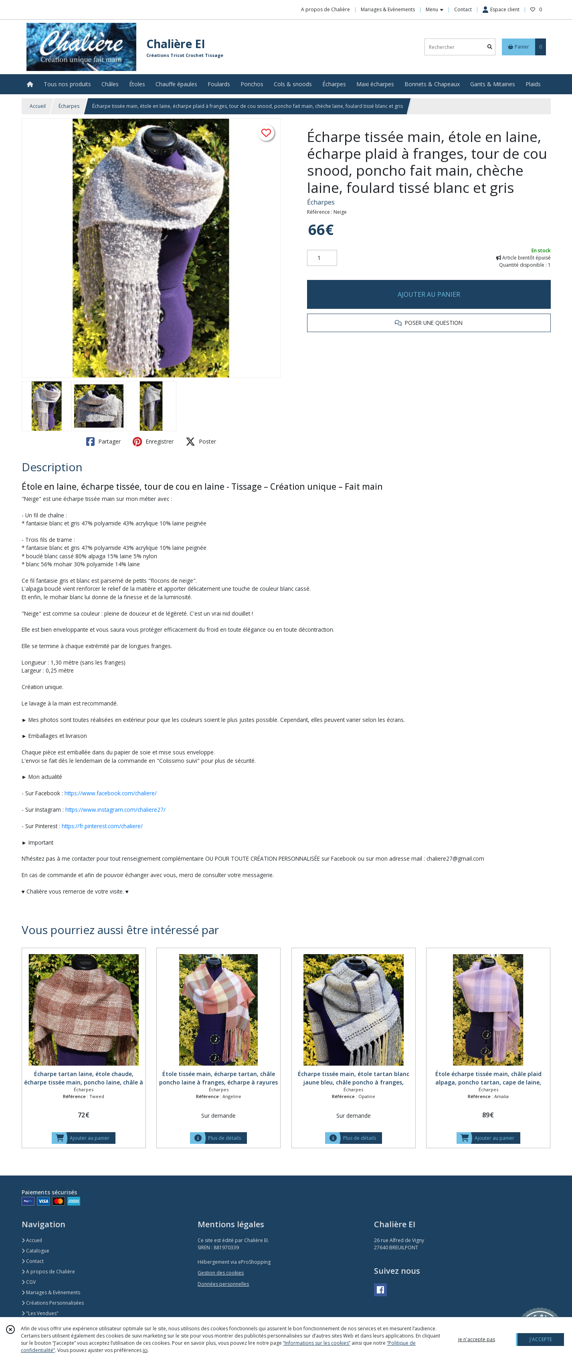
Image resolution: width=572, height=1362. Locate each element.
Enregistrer (153, 441)
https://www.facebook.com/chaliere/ (111, 793)
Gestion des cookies (221, 1272)
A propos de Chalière (48, 1271)
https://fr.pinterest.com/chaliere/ (102, 826)
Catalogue (35, 1250)
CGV (29, 1282)
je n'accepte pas (476, 1339)
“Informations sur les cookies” (316, 1343)
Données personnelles (223, 1284)
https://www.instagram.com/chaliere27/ (115, 809)
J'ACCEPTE (541, 1339)
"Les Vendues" (40, 1313)
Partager (103, 441)
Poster (201, 441)
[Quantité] (322, 258)
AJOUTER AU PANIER (429, 294)
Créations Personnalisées (53, 1302)
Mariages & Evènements (51, 1292)
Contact (463, 9)
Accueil (38, 106)
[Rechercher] (490, 47)
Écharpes (69, 106)
